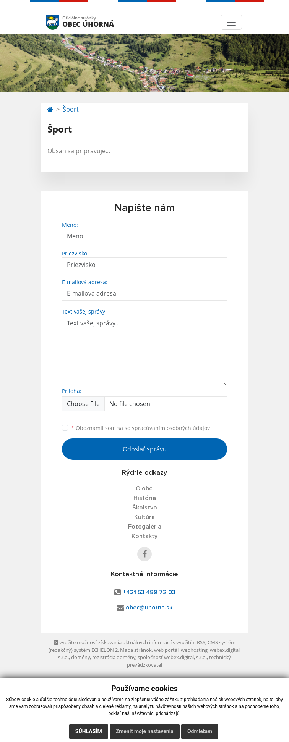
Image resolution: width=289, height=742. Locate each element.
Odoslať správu (145, 449)
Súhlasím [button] (88, 731)
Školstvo (144, 507)
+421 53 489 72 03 (149, 592)
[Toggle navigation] (231, 22)
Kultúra (144, 517)
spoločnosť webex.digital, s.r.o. (172, 657)
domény (80, 657)
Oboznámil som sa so (140, 428)
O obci (145, 488)
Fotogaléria (144, 527)
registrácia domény (113, 657)
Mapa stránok (136, 650)
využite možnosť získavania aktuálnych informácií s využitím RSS (129, 642)
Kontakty (144, 536)
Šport (71, 109)
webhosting (194, 650)
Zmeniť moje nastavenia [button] (145, 731)
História (144, 498)
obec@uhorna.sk (149, 608)
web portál (166, 650)
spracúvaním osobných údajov (171, 428)
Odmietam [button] (199, 731)
